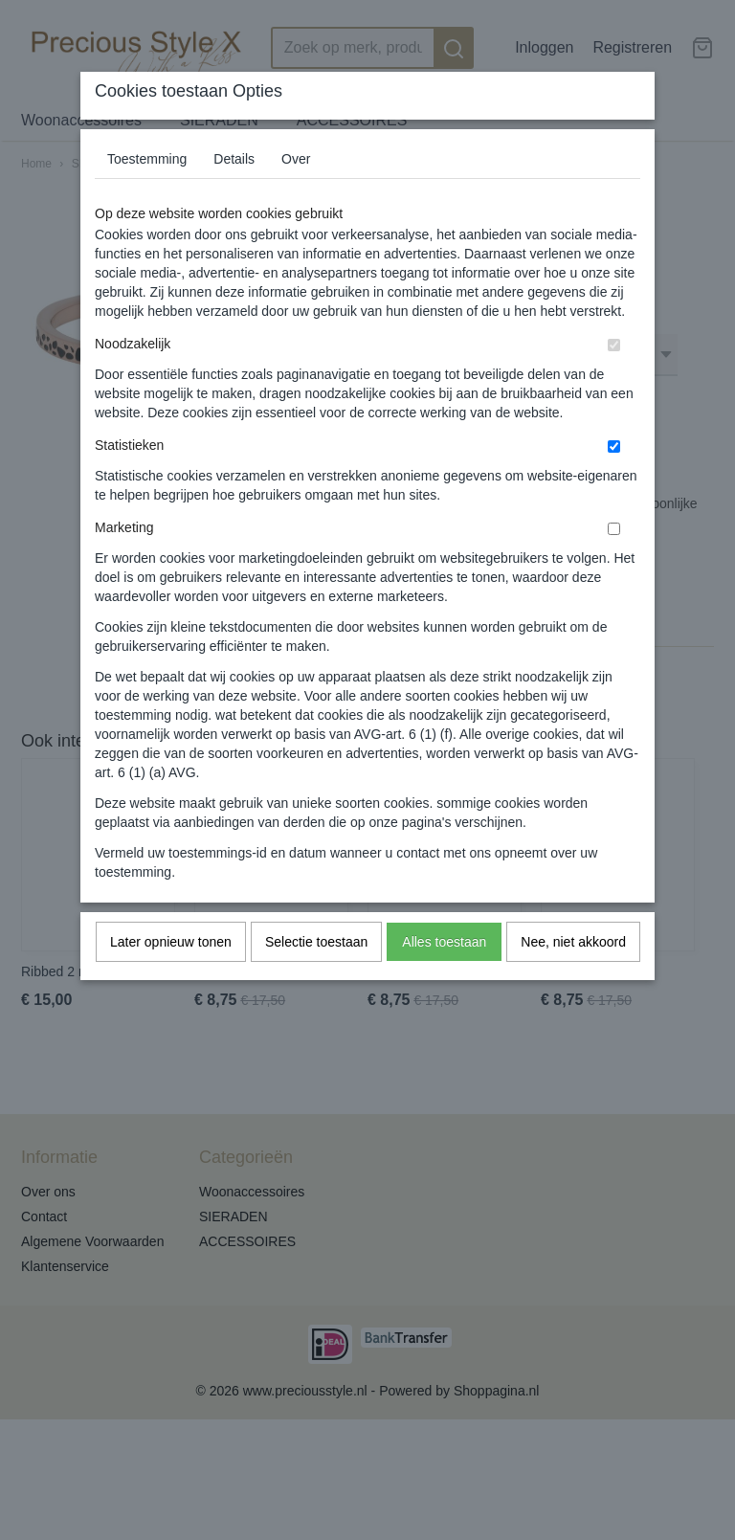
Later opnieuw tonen (171, 941)
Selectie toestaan (316, 941)
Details (234, 159)
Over (295, 159)
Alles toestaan (444, 941)
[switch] (614, 345)
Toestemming (147, 159)
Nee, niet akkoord (573, 941)
